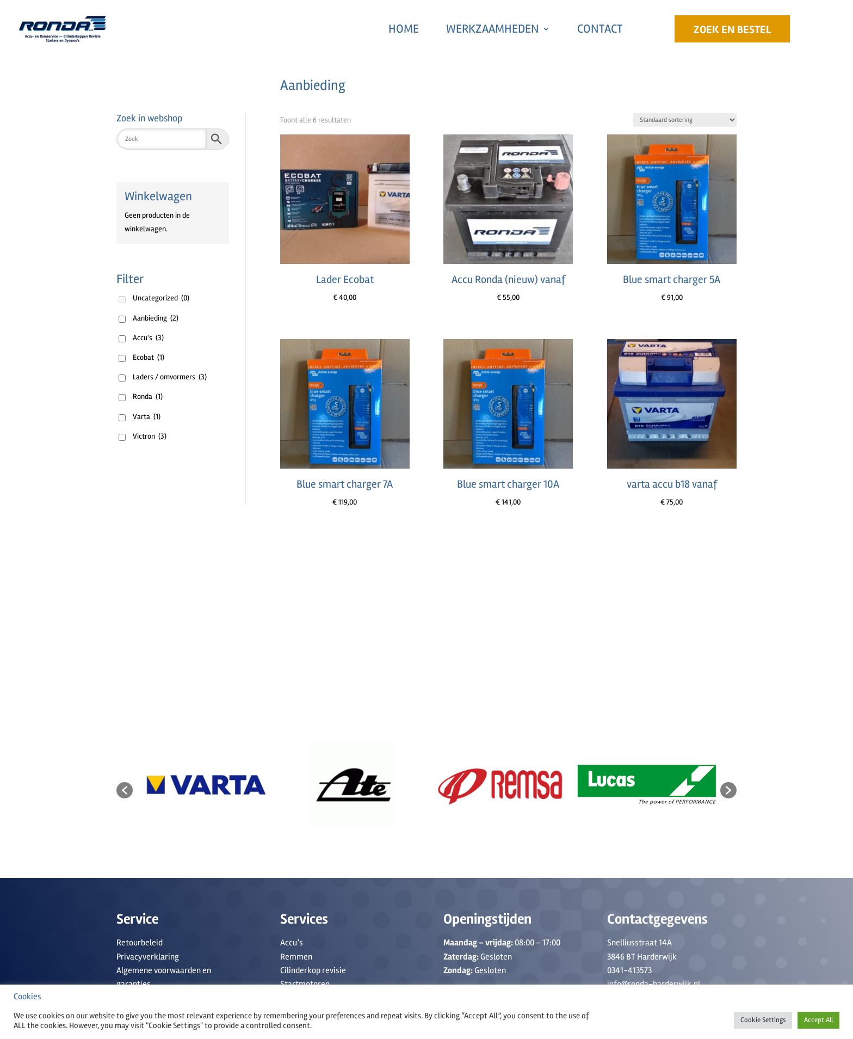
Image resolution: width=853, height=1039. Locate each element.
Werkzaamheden (492, 29)
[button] (124, 790)
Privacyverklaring (147, 956)
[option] (206, 785)
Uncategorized (161, 298)
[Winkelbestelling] (685, 120)
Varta (146, 416)
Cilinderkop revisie (313, 970)
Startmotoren (305, 984)
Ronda (148, 396)
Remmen (296, 956)
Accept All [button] (818, 1020)
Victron (149, 436)
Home (403, 29)
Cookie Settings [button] (763, 1020)
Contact (600, 29)
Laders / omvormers (170, 377)
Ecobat (148, 357)
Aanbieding (155, 318)
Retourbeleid (139, 942)
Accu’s (291, 942)
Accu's (148, 337)
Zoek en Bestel (732, 29)
